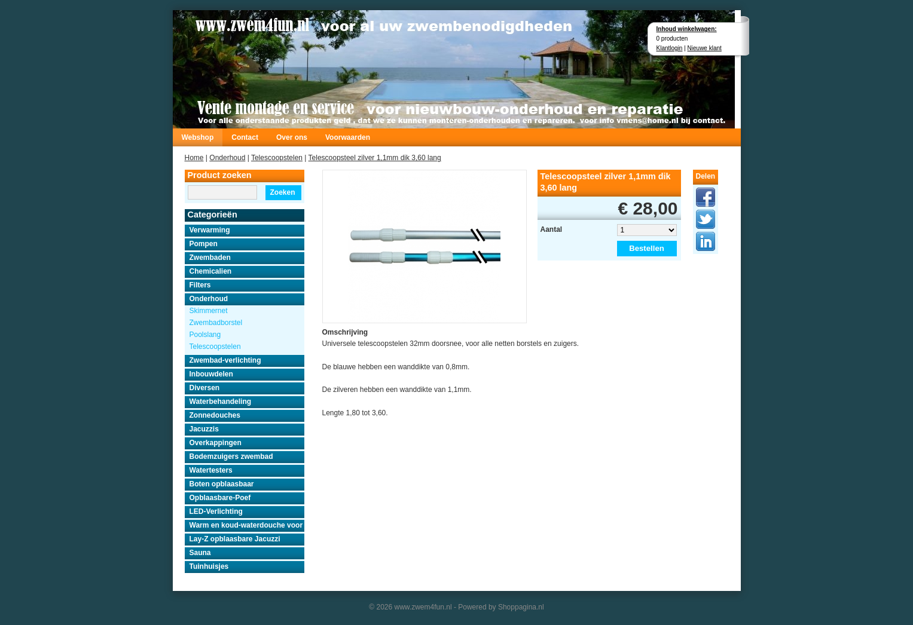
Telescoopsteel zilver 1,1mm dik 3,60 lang (375, 158)
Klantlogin (669, 48)
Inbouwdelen (211, 374)
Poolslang (205, 334)
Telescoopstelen (277, 158)
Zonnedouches (215, 415)
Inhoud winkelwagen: (686, 29)
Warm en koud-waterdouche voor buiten (247, 525)
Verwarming (210, 230)
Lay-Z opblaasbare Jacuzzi (235, 539)
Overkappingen (216, 443)
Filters (200, 285)
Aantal (552, 229)
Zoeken (282, 192)
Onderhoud (227, 158)
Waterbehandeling (221, 401)
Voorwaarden (347, 137)
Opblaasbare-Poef (220, 498)
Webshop (198, 137)
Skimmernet (209, 311)
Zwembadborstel (216, 322)
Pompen (204, 244)
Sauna (200, 553)
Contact (244, 137)
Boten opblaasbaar (222, 484)
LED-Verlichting (216, 511)
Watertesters (211, 470)
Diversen (205, 388)
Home (194, 158)
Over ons (291, 137)
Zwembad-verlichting (225, 360)
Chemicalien (211, 271)
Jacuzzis (204, 429)
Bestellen (646, 248)
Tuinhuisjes (209, 566)
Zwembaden (210, 257)
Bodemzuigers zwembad (231, 456)
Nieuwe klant (705, 48)
